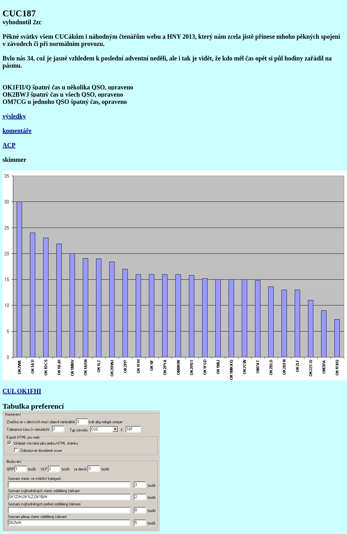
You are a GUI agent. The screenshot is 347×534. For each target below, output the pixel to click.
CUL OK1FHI (22, 391)
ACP (9, 145)
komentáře (17, 130)
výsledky (14, 116)
